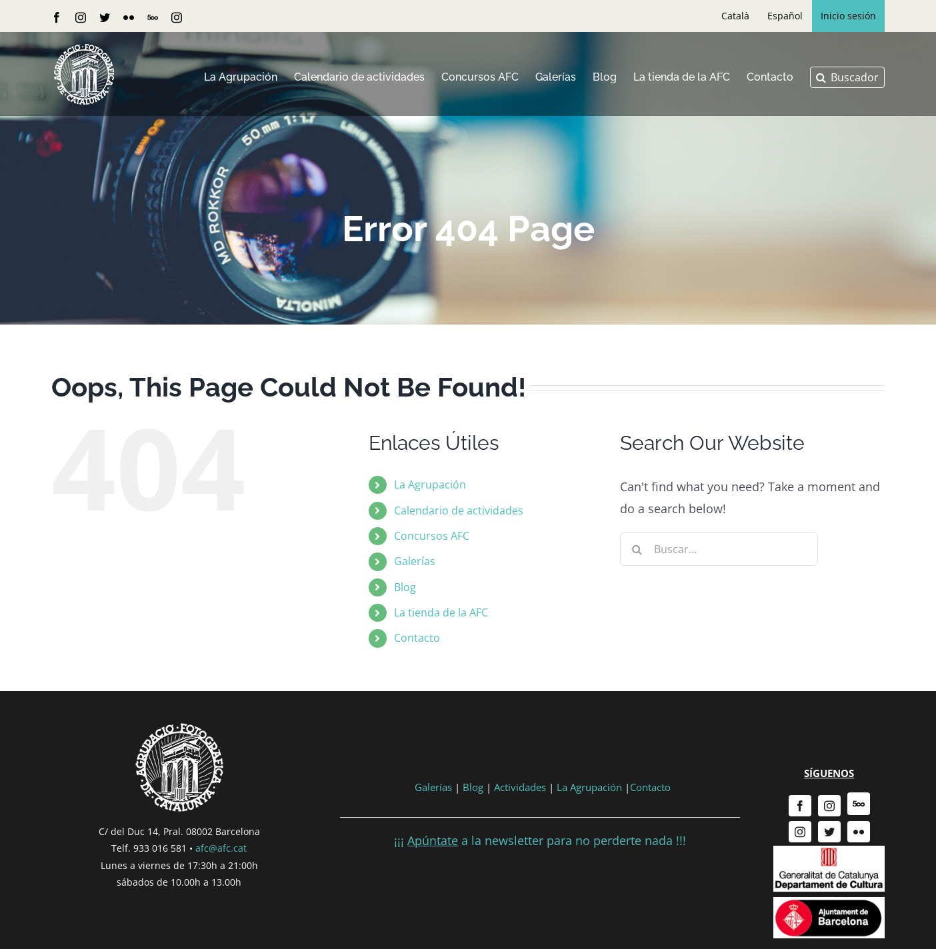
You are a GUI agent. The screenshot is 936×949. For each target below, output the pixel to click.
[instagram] (829, 805)
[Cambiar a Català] (735, 16)
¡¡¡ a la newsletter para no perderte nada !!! (540, 840)
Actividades (520, 787)
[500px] (858, 803)
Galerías (414, 561)
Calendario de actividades (458, 510)
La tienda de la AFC (441, 612)
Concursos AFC (431, 535)
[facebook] (800, 805)
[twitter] (829, 831)
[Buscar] (636, 549)
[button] (847, 77)
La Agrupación (430, 484)
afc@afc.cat (221, 848)
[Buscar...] (719, 549)
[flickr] (858, 831)
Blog (405, 587)
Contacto (417, 637)
